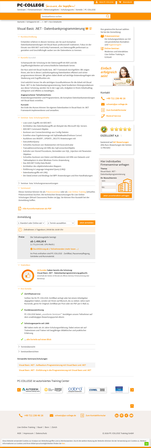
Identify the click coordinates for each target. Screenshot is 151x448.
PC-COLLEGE (90, 9)
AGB (19, 433)
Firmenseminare (35, 9)
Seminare (21, 9)
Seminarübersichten (30, 351)
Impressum (28, 433)
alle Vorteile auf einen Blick (39, 339)
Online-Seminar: (112, 48)
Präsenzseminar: (112, 36)
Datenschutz (41, 433)
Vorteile (79, 9)
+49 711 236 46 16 (115, 98)
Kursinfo (28, 57)
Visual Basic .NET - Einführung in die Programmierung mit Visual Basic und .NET (55, 370)
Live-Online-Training (77, 191)
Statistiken (25, 265)
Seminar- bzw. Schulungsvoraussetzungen (39, 183)
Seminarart (26, 188)
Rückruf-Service (113, 116)
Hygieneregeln (115, 44)
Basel (40, 427)
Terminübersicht (28, 346)
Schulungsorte (67, 9)
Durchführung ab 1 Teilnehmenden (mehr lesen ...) (56, 249)
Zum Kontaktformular (116, 110)
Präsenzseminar (53, 191)
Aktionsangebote (51, 9)
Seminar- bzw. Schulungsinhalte (35, 117)
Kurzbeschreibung (29, 36)
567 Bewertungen (121, 142)
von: (103, 180)
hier (58, 197)
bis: (103, 187)
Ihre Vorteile (26, 288)
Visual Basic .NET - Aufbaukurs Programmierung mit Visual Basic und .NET (52, 365)
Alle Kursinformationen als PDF (37, 208)
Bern (47, 427)
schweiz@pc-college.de (116, 104)
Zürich (54, 427)
